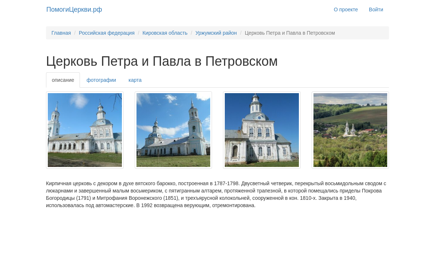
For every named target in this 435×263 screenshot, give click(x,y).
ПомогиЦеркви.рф (74, 9)
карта (135, 80)
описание (63, 80)
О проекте (346, 9)
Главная (61, 33)
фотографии (101, 80)
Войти (376, 9)
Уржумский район (216, 33)
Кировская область (164, 33)
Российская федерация (107, 33)
